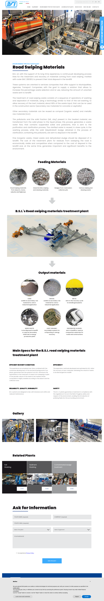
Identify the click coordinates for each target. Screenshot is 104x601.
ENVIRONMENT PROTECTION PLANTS (50, 7)
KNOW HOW (78, 7)
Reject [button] (77, 596)
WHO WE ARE (87, 7)
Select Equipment (60, 530)
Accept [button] (86, 596)
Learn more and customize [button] (23, 596)
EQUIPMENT (35, 7)
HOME (28, 7)
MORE (22, 489)
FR (99, 2)
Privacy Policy (30, 554)
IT (92, 2)
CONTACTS (95, 7)
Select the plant (19, 530)
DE (95, 2)
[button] (90, 581)
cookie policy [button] (16, 588)
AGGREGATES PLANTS (67, 7)
